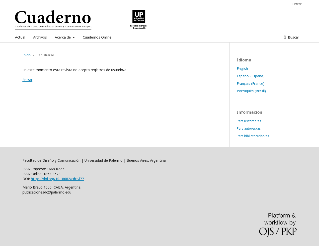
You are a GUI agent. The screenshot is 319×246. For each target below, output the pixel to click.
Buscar (293, 37)
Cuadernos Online (97, 37)
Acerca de (63, 37)
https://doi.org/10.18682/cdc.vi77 (57, 178)
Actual (20, 37)
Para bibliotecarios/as (253, 136)
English (242, 68)
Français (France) (250, 83)
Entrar (297, 3)
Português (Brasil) (251, 91)
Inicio (26, 55)
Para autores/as (249, 128)
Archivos (40, 37)
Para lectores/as (249, 121)
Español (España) (250, 76)
